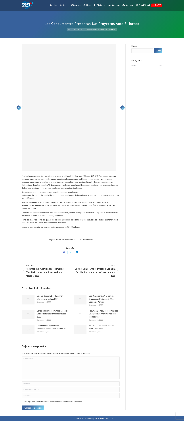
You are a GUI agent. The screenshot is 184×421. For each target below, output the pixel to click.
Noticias (58, 240)
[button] (19, 107)
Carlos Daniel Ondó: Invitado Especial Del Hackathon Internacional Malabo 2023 (52, 314)
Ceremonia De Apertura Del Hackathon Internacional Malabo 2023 (52, 327)
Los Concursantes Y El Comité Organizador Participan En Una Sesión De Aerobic (101, 299)
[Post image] (28, 299)
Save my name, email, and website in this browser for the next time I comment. (53, 402)
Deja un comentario (86, 240)
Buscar (134, 46)
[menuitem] (161, 2)
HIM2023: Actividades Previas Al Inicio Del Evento (102, 327)
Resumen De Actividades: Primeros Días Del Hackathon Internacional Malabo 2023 (103, 314)
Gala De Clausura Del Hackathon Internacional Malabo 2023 (50, 297)
